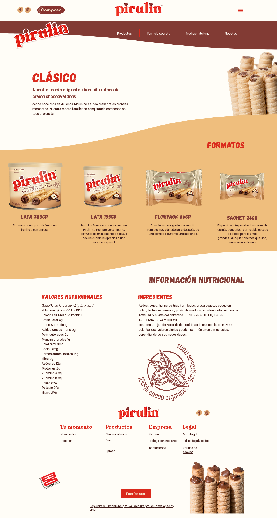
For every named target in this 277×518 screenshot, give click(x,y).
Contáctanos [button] (157, 448)
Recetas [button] (66, 441)
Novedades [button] (68, 434)
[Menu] (241, 10)
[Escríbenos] (136, 493)
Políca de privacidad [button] (196, 441)
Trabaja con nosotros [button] (163, 441)
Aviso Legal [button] (190, 434)
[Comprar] (51, 9)
